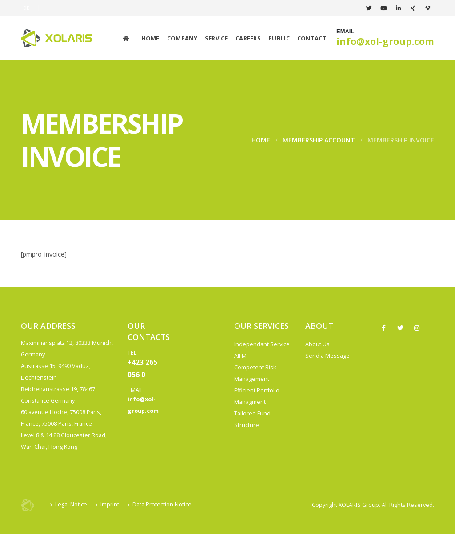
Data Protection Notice (162, 504)
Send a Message (327, 356)
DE (26, 7)
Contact (312, 38)
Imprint (109, 504)
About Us (317, 344)
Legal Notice (71, 504)
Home (150, 38)
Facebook (384, 328)
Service (216, 38)
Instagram (416, 328)
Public (279, 38)
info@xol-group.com (385, 41)
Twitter (400, 328)
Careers (248, 38)
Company (182, 38)
